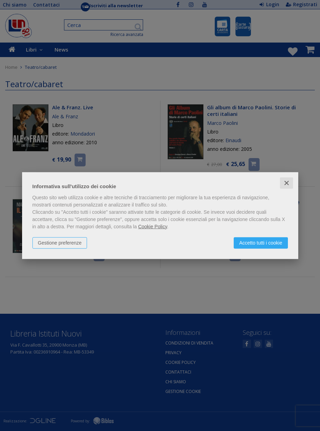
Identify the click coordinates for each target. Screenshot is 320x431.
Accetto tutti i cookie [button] (260, 242)
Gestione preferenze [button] (60, 242)
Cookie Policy (152, 226)
